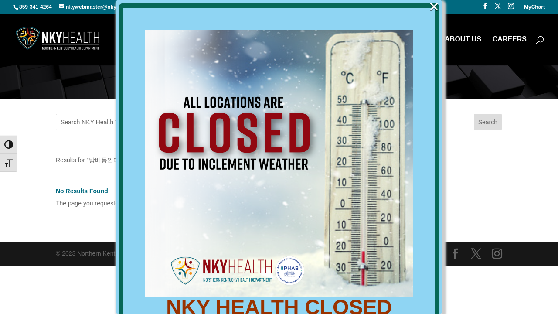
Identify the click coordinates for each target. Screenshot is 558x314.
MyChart (534, 7)
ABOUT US (463, 39)
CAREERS (510, 39)
